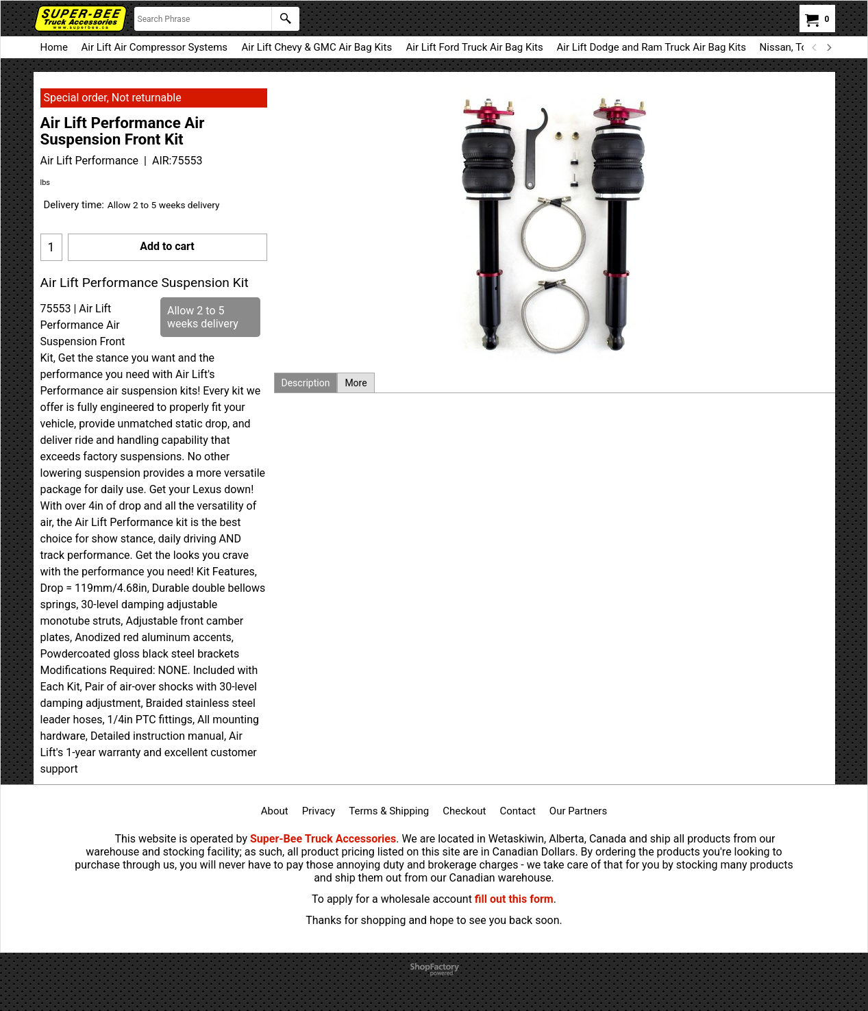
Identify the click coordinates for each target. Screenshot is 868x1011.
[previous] (815, 47)
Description (306, 382)
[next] (829, 47)
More (356, 382)
